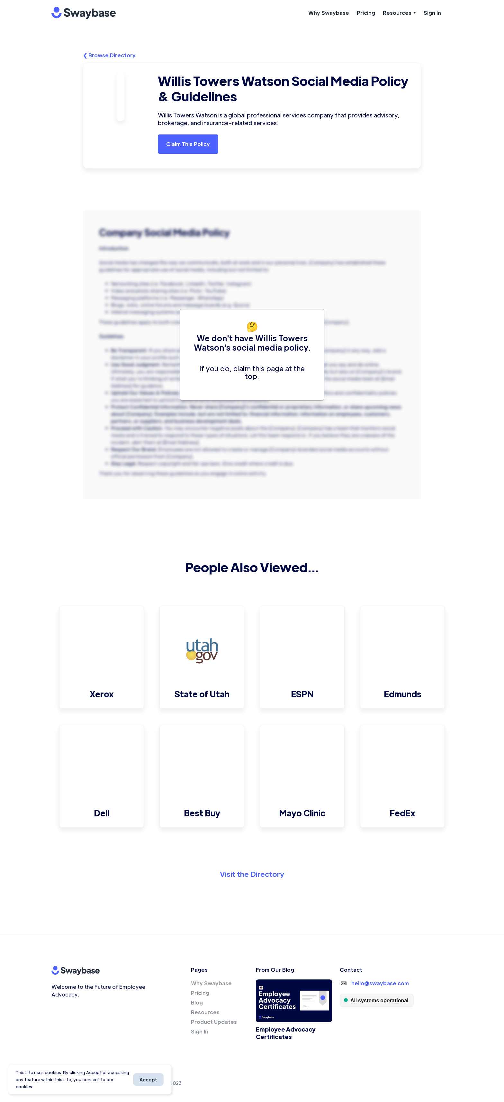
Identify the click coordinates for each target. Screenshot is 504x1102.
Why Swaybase (328, 12)
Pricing (366, 12)
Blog (197, 1002)
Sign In (432, 12)
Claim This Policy (188, 144)
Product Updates (214, 1021)
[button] (399, 13)
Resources (205, 1012)
